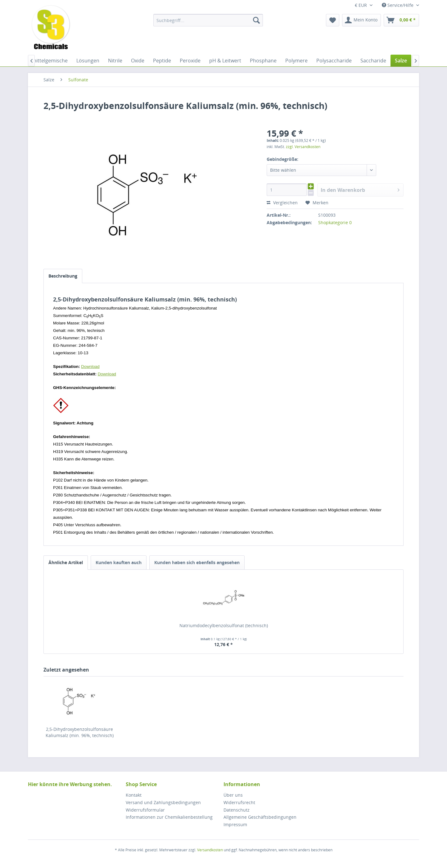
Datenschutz (237, 810)
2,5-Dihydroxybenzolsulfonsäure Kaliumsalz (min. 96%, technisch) (80, 732)
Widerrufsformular (145, 810)
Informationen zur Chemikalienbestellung (169, 817)
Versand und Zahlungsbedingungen (163, 802)
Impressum (235, 824)
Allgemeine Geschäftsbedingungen (260, 817)
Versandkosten (210, 850)
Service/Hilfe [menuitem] (398, 5)
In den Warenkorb (360, 189)
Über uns (233, 795)
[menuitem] (208, 20)
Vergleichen (282, 203)
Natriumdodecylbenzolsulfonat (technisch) (223, 625)
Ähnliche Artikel (65, 562)
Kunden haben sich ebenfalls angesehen (197, 562)
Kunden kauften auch (119, 562)
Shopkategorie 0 (335, 222)
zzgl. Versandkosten (303, 146)
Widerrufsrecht (239, 802)
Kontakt (134, 795)
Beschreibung (62, 276)
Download (90, 366)
